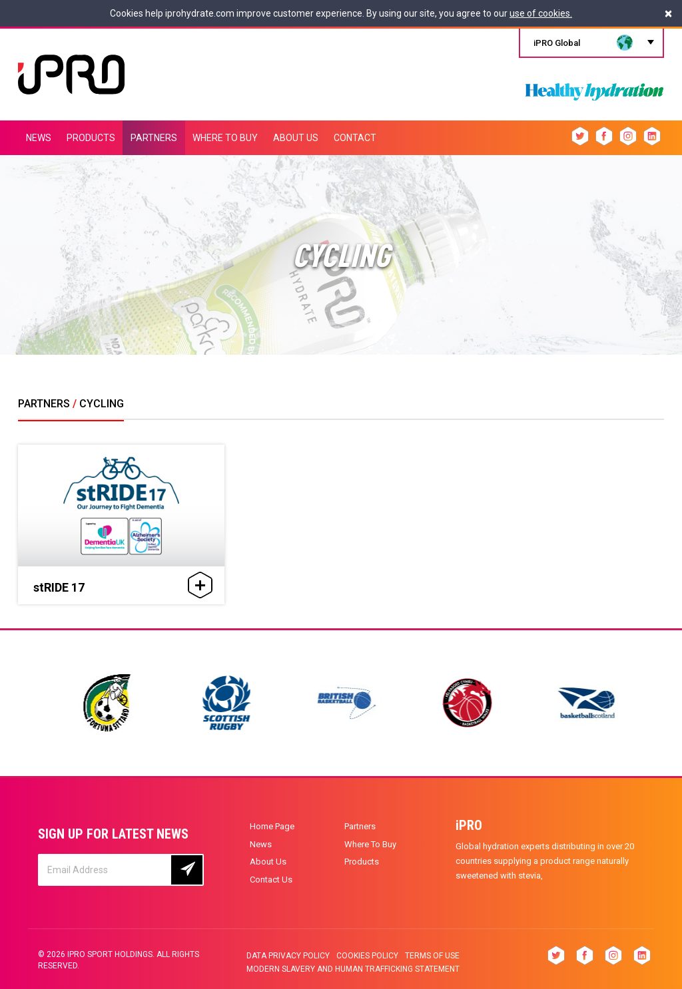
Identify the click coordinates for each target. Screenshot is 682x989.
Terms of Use (432, 955)
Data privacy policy (288, 955)
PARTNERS (154, 137)
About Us (268, 862)
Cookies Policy (367, 955)
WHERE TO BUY (225, 137)
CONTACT (355, 137)
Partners (360, 826)
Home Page (272, 826)
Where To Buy (370, 844)
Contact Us (271, 880)
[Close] (668, 14)
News (261, 844)
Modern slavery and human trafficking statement (353, 969)
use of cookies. (541, 13)
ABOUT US (295, 137)
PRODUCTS (91, 137)
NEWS (38, 137)
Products (361, 862)
